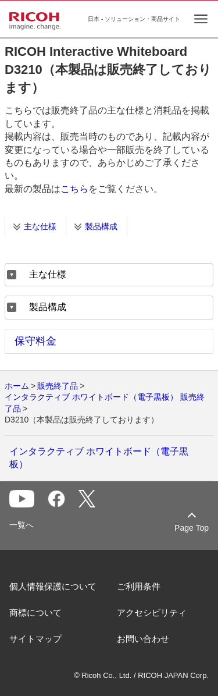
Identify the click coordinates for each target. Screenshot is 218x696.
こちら (74, 189)
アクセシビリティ (152, 612)
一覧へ (21, 525)
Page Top (191, 527)
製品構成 (101, 226)
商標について (35, 612)
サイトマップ (35, 639)
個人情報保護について (53, 586)
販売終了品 (57, 385)
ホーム (17, 385)
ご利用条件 (138, 586)
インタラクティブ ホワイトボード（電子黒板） (98, 457)
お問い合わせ (143, 639)
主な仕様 (40, 226)
